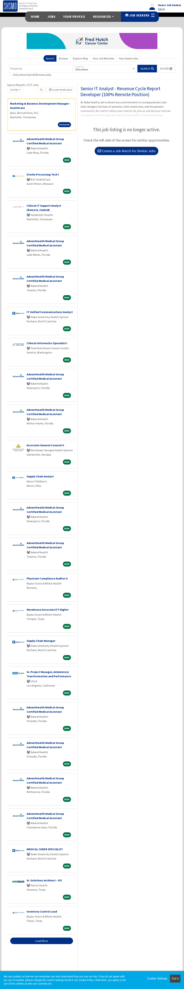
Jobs (51, 17)
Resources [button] (102, 17)
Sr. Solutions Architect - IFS (44, 880)
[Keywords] (41, 69)
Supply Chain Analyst (40, 476)
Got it (175, 978)
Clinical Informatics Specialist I (47, 343)
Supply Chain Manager (41, 641)
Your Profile (74, 17)
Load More (41, 941)
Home (35, 17)
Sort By (14, 89)
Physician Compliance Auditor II (47, 578)
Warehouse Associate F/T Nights (48, 609)
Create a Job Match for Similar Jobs (126, 151)
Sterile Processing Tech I (43, 174)
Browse (63, 58)
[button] (166, 69)
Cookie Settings (157, 978)
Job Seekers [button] (140, 15)
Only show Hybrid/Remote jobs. (32, 74)
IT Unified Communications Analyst (50, 312)
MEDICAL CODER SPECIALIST (45, 849)
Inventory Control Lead (42, 911)
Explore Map (80, 58)
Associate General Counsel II (45, 445)
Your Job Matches (103, 58)
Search (50, 58)
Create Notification (60, 89)
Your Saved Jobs (128, 58)
